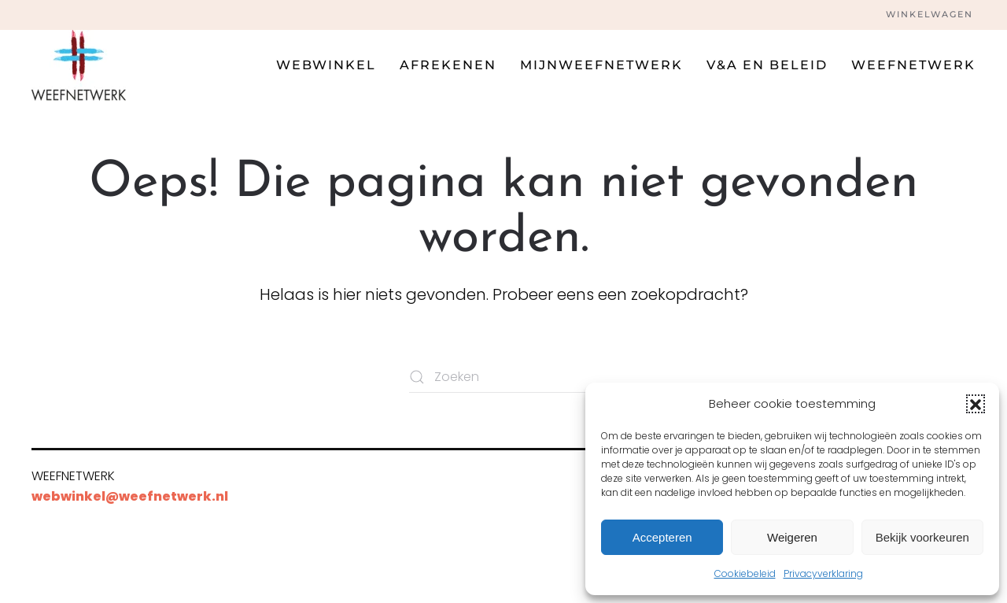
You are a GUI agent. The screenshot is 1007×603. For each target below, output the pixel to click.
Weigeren (792, 537)
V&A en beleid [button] (767, 64)
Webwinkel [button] (326, 64)
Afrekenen (448, 64)
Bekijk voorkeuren (922, 537)
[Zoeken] (503, 377)
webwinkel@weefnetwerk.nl (129, 496)
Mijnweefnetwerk (601, 64)
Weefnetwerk (913, 64)
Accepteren (662, 537)
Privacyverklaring (823, 573)
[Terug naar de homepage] (78, 65)
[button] (975, 404)
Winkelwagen (929, 14)
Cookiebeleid (745, 573)
